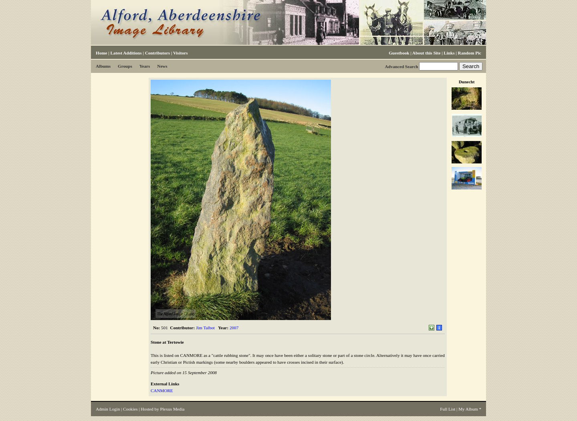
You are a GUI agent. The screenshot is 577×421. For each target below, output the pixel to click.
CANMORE (162, 390)
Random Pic (469, 52)
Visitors (180, 52)
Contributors (157, 52)
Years (144, 66)
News (162, 66)
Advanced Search (401, 66)
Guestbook (399, 52)
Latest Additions (125, 52)
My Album (468, 409)
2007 (234, 327)
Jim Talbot (205, 327)
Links (449, 52)
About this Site (426, 52)
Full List (447, 409)
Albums (103, 66)
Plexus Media (172, 409)
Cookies (130, 409)
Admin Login (108, 409)
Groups (125, 66)
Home (101, 52)
